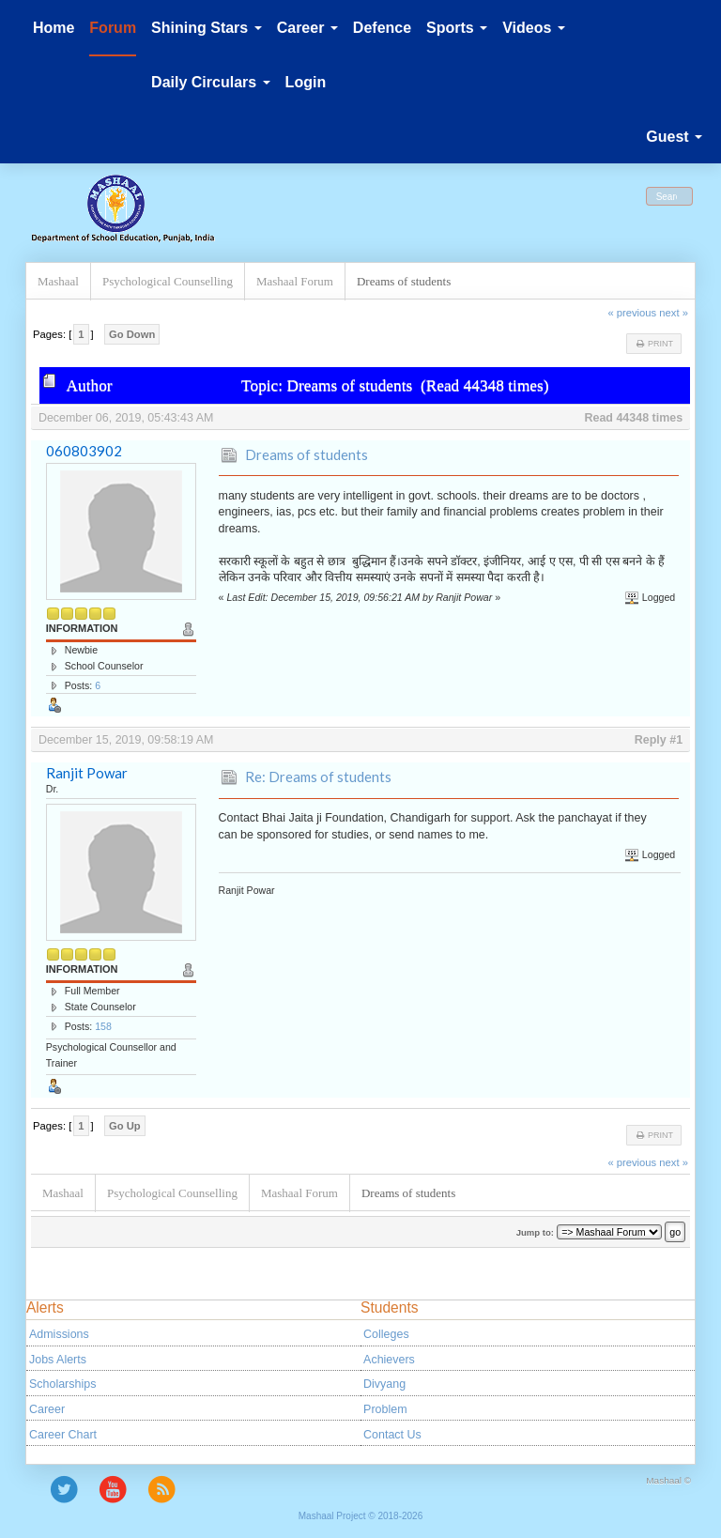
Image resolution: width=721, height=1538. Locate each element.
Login (306, 82)
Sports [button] (456, 28)
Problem (385, 1409)
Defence (382, 28)
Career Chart (63, 1434)
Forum (112, 28)
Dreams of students (306, 454)
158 (103, 1026)
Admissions (59, 1334)
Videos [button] (533, 28)
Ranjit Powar (87, 772)
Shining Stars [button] (206, 28)
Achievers (389, 1359)
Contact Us (392, 1434)
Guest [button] (674, 137)
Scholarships (62, 1384)
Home (53, 28)
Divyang (384, 1384)
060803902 (84, 450)
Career (47, 1409)
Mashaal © (668, 1480)
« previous (631, 312)
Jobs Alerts (57, 1359)
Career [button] (307, 28)
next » (673, 312)
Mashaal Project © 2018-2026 (360, 1516)
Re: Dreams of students (318, 776)
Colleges (386, 1334)
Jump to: (535, 1232)
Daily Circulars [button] (210, 82)
